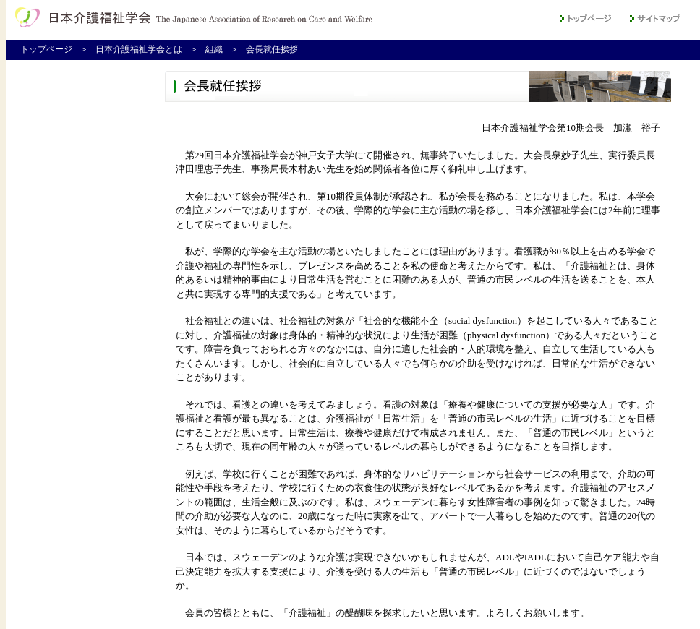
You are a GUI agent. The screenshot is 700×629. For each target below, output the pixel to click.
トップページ (46, 49)
